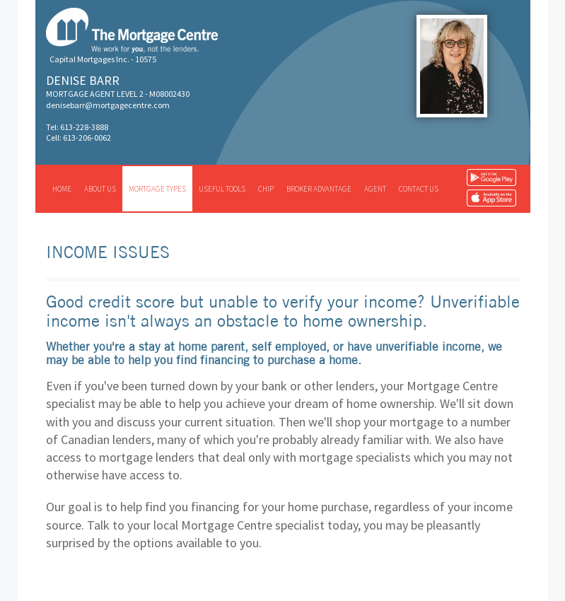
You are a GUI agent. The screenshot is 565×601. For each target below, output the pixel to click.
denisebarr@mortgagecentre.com (108, 105)
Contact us (418, 189)
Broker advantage (318, 189)
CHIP (266, 189)
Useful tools (222, 189)
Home (61, 189)
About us (100, 189)
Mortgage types (157, 189)
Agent (375, 189)
